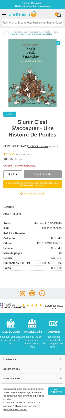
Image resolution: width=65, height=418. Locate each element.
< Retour (10, 114)
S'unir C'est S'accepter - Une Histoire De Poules (31, 34)
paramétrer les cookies (15, 409)
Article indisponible (42, 174)
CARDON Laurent (38, 146)
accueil (6, 32)
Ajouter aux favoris (32, 193)
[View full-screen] (58, 43)
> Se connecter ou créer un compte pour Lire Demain (32, 184)
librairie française (20, 32)
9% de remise (22, 6)
